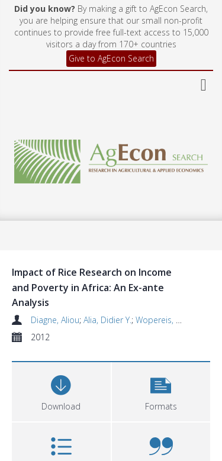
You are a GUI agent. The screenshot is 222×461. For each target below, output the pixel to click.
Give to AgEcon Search (111, 58)
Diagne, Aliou (55, 319)
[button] (161, 390)
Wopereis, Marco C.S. (176, 319)
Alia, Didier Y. (107, 319)
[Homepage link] (111, 158)
